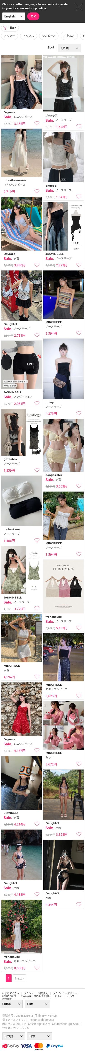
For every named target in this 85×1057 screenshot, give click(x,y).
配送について (9, 996)
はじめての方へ (10, 993)
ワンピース (49, 36)
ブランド (29, 993)
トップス (28, 36)
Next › (19, 978)
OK (33, 16)
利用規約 (43, 993)
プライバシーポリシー (65, 993)
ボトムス (69, 36)
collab (58, 996)
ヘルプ (70, 996)
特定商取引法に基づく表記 (36, 996)
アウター (9, 36)
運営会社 (7, 998)
